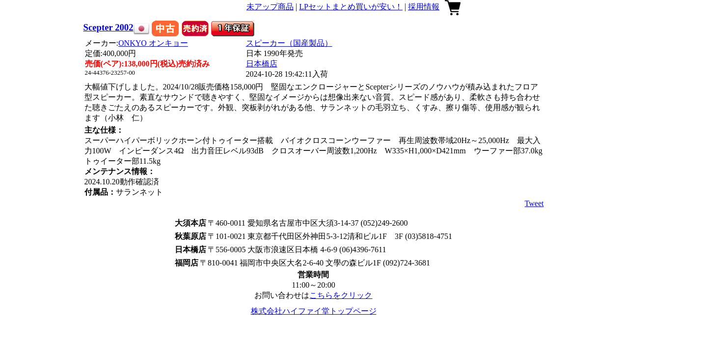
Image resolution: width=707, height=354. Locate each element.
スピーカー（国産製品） (289, 43)
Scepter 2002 (108, 27)
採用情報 (423, 6)
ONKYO (153, 43)
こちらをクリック (340, 295)
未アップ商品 (270, 6)
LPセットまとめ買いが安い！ (351, 6)
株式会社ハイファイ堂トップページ (314, 311)
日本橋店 (261, 63)
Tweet (534, 203)
